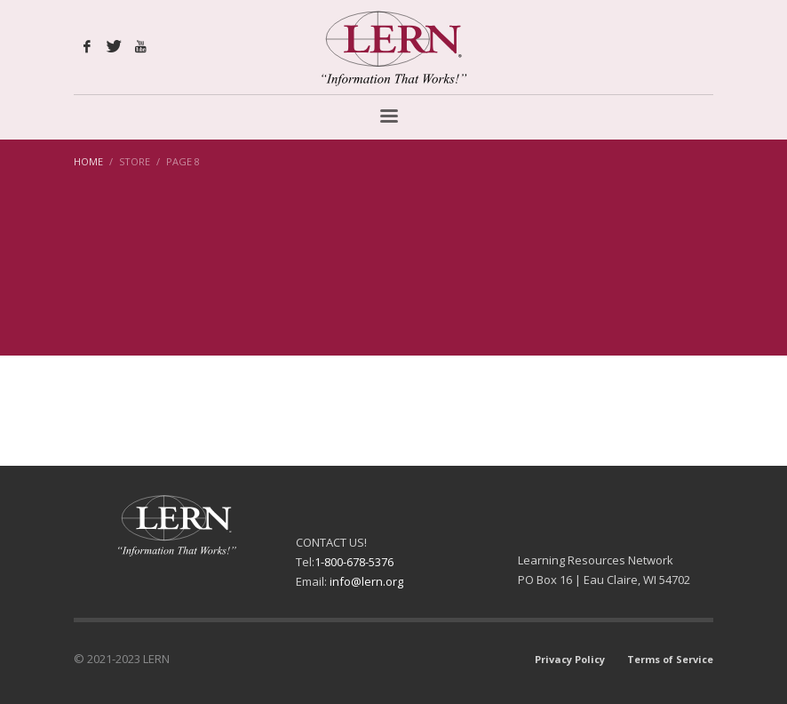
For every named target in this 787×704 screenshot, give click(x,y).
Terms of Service (670, 659)
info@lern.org (366, 581)
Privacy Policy (570, 659)
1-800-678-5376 (354, 562)
